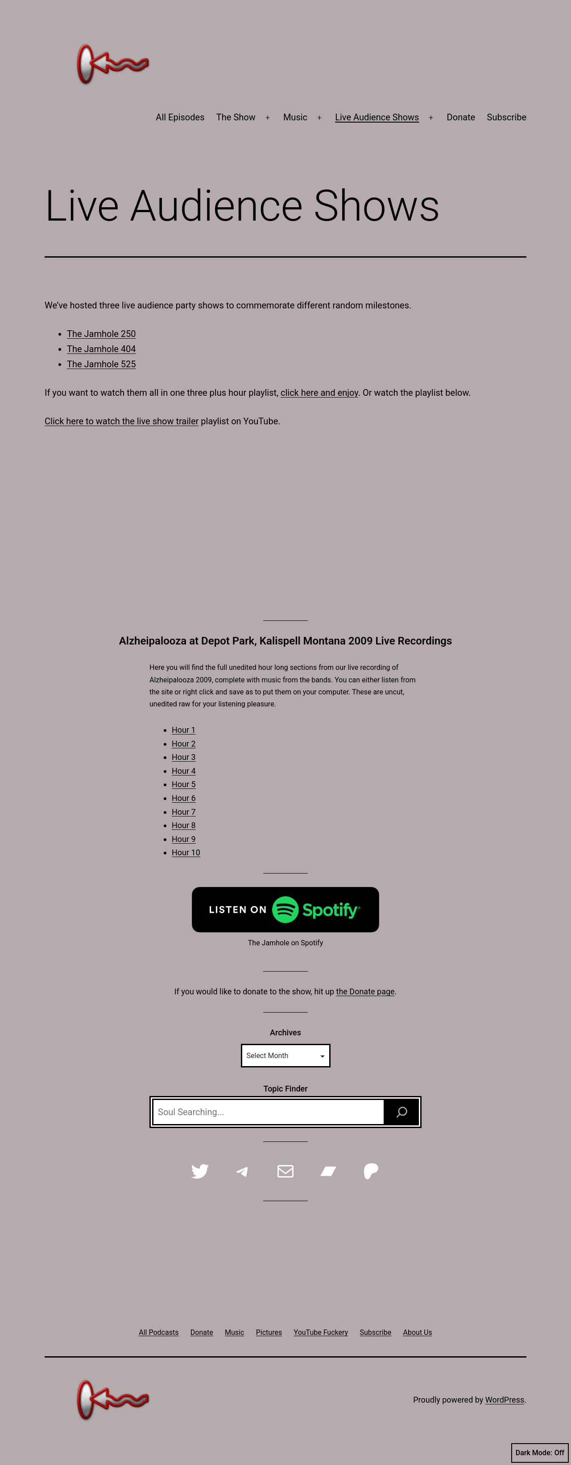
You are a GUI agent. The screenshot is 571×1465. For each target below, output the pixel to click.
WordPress (504, 1399)
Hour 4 (184, 771)
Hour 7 (184, 812)
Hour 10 (186, 852)
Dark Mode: (540, 1453)
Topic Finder (285, 1088)
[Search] (402, 1112)
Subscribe (506, 117)
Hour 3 (184, 757)
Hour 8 (184, 825)
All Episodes (180, 117)
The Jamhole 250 (101, 333)
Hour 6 (184, 798)
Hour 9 (184, 839)
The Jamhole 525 (101, 364)
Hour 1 (184, 730)
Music (295, 117)
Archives (285, 1032)
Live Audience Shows (377, 117)
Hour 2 (184, 743)
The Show (236, 117)
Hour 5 (184, 784)
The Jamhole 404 (101, 349)
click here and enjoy (319, 392)
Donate (461, 117)
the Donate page (365, 991)
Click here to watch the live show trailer (122, 421)
